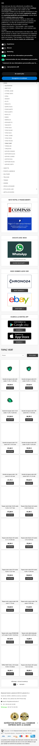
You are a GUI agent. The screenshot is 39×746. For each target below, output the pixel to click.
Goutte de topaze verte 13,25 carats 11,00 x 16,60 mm (10, 411)
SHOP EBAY (19, 308)
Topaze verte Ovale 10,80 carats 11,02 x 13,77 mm (10, 507)
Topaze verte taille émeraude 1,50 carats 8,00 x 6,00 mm (29, 634)
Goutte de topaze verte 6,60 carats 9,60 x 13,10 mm (29, 475)
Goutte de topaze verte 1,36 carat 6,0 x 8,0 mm (10, 475)
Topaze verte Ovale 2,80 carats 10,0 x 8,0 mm (29, 665)
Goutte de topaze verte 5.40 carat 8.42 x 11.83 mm (29, 411)
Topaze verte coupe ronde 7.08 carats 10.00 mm (29, 602)
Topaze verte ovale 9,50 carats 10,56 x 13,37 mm (10, 570)
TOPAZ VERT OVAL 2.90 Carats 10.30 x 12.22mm (10, 665)
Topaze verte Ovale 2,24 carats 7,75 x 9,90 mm (29, 538)
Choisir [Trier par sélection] (4, 355)
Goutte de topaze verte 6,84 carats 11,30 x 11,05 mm (10, 380)
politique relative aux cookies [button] (14, 17)
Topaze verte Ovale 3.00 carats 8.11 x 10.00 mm (10, 538)
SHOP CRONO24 (19, 290)
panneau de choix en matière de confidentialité (20, 39)
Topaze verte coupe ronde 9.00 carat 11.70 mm (10, 602)
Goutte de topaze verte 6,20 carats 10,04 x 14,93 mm (29, 443)
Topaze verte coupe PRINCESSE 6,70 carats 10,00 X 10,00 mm (10, 634)
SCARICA (19, 330)
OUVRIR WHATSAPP (19, 263)
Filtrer (32, 355)
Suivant (23, 684)
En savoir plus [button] (19, 73)
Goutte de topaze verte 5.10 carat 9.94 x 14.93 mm (10, 443)
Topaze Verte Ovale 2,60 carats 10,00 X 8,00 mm (29, 507)
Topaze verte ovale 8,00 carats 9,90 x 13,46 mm (29, 570)
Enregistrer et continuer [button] (19, 78)
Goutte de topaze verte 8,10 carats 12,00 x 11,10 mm (29, 380)
